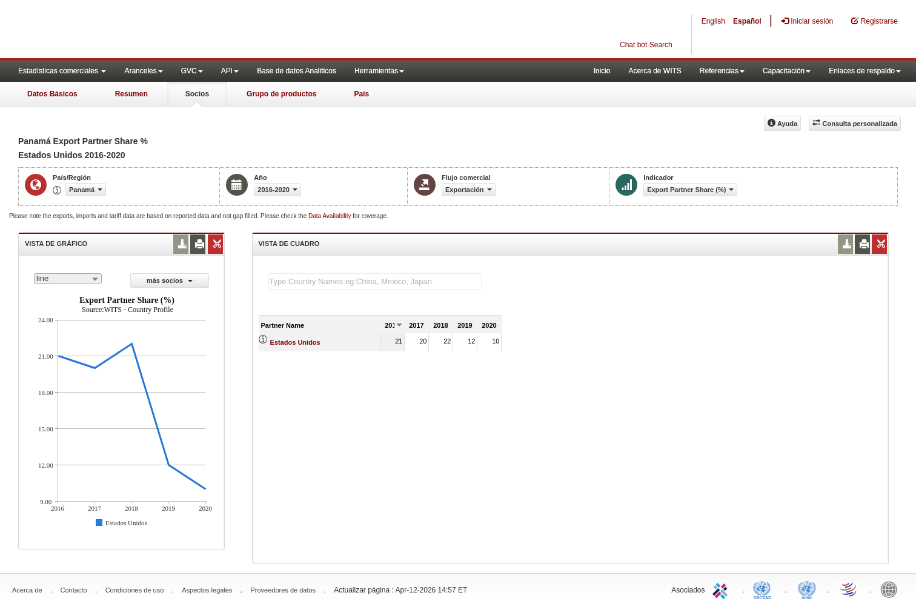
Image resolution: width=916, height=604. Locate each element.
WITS (121, 30)
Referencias (722, 71)
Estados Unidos (295, 342)
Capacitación (787, 71)
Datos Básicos (52, 94)
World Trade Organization (849, 589)
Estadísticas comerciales (62, 71)
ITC (722, 589)
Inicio (601, 71)
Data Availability (330, 216)
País (361, 94)
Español (747, 21)
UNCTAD (764, 589)
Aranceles (143, 71)
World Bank (892, 589)
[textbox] (375, 281)
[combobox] (68, 278)
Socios (197, 94)
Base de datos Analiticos (296, 71)
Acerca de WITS (654, 71)
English (713, 21)
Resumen (131, 94)
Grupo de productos (281, 94)
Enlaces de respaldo (865, 71)
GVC (192, 71)
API (230, 71)
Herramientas (379, 71)
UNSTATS (807, 589)
